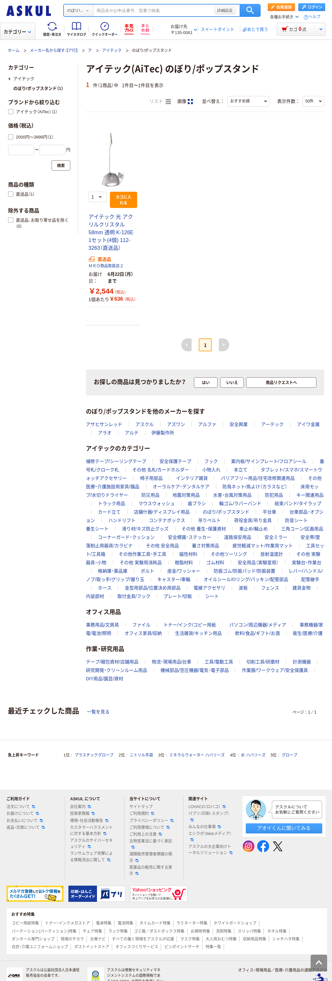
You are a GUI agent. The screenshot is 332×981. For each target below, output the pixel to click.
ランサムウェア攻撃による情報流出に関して (91, 856)
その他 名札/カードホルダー (160, 469)
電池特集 (125, 923)
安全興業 (239, 424)
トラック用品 (111, 503)
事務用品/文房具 (102, 624)
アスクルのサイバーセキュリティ (91, 843)
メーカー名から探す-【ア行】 (54, 50)
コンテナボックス (167, 520)
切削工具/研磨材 (262, 661)
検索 (250, 10)
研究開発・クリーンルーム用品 (116, 670)
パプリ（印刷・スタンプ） (208, 816)
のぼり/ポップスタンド (226, 512)
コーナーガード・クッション (126, 537)
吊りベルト (209, 520)
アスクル (145, 424)
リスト (160, 101)
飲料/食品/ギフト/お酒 (257, 633)
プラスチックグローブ (94, 755)
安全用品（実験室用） (258, 562)
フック (211, 461)
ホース (105, 587)
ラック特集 (118, 931)
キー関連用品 (310, 495)
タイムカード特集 (155, 923)
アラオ (105, 432)
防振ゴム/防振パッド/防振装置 (244, 571)
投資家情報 (82, 813)
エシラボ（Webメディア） (209, 836)
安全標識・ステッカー (189, 537)
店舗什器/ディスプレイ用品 (162, 512)
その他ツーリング (229, 554)
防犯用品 (274, 495)
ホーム (13, 50)
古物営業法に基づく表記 (150, 844)
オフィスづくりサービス (136, 947)
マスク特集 (190, 939)
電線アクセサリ (209, 587)
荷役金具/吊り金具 (253, 520)
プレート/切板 (177, 596)
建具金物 (301, 587)
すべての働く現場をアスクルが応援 (143, 939)
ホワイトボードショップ (235, 923)
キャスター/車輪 (173, 579)
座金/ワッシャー (183, 571)
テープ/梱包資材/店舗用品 (112, 661)
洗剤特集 (223, 931)
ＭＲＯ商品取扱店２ (106, 266)
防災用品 (150, 495)
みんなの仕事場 (204, 827)
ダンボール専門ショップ (33, 939)
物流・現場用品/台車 (172, 661)
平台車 (269, 512)
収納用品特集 (254, 939)
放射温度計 (271, 554)
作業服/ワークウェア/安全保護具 (275, 670)
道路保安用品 (237, 537)
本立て (240, 469)
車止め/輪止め (253, 528)
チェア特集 (92, 931)
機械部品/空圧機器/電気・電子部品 (194, 670)
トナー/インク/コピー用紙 (189, 624)
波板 (243, 587)
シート (212, 596)
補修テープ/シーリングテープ (116, 461)
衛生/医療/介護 (308, 633)
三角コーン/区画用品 (302, 528)
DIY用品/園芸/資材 (104, 678)
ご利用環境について (149, 827)
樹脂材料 (184, 562)
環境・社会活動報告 (89, 820)
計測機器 (302, 661)
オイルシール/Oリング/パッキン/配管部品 (246, 579)
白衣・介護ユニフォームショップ (40, 947)
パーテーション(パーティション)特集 (44, 931)
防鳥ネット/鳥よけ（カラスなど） (254, 486)
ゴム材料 (215, 562)
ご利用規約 (141, 813)
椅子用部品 (151, 478)
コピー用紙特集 (25, 923)
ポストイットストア (91, 947)
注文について (20, 807)
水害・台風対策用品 (232, 495)
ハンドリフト (122, 520)
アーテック (272, 424)
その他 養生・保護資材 (204, 528)
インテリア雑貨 (192, 478)
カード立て (109, 512)
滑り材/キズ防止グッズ (145, 528)
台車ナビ (98, 939)
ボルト (147, 571)
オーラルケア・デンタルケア (181, 486)
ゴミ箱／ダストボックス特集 (159, 931)
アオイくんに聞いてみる (284, 828)
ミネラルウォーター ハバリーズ (197, 755)
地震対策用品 (186, 495)
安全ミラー (276, 537)
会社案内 (80, 807)
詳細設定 (225, 10)
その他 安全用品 (162, 545)
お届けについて (22, 813)
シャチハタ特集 (286, 939)
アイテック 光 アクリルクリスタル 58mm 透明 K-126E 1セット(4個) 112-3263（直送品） (111, 232)
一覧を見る (98, 711)
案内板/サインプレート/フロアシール (268, 461)
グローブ (289, 755)
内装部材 (95, 596)
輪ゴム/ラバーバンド (240, 503)
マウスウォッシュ (156, 503)
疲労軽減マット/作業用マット (262, 545)
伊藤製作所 (162, 432)
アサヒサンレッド (104, 424)
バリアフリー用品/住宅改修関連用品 (258, 478)
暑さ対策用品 (205, 545)
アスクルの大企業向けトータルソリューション (210, 849)
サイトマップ (141, 807)
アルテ (131, 432)
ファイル (141, 624)
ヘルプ (314, 17)
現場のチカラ (72, 939)
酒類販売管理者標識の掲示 (150, 857)
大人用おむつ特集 (221, 939)
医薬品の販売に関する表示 (150, 870)
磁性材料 (188, 554)
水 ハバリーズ (253, 755)
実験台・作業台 (306, 562)
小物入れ (211, 469)
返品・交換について (25, 827)
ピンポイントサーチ (181, 947)
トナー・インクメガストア (67, 923)
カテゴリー (17, 31)
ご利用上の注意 (145, 834)
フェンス (270, 587)
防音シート (296, 520)
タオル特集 (277, 931)
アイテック (112, 50)
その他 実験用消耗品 (141, 562)
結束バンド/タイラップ (298, 503)
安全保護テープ (175, 461)
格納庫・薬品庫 (112, 571)
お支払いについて (24, 820)
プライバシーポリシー (151, 820)
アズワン (176, 424)
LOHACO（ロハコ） (207, 807)
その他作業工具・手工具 (142, 554)
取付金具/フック (133, 596)
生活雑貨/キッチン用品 (198, 633)
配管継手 (310, 579)
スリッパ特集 (249, 931)
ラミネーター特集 (192, 923)
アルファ (207, 424)
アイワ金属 (308, 424)
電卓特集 (104, 923)
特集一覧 (213, 947)
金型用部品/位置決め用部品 (153, 587)
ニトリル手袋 (141, 755)
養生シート (97, 528)
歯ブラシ (197, 503)
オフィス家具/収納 (143, 633)
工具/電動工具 (219, 661)
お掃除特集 (200, 931)
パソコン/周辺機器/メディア (257, 624)
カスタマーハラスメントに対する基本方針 (91, 830)
